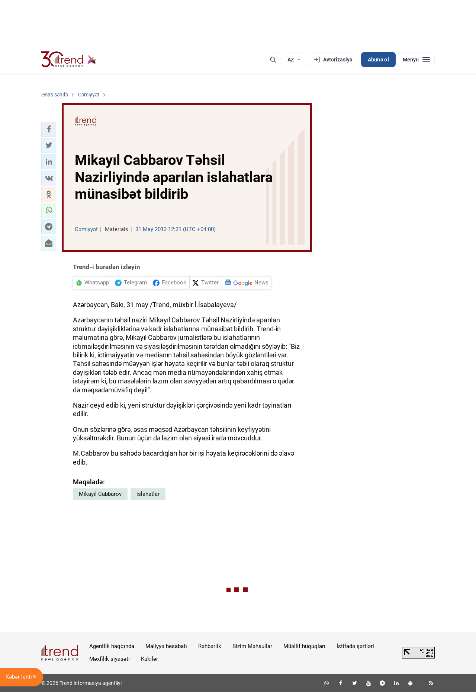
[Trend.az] (68, 59)
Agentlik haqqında (111, 646)
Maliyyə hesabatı (166, 646)
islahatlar (148, 494)
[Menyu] (416, 59)
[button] (49, 129)
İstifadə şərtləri (355, 646)
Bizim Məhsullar (252, 646)
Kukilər (149, 659)
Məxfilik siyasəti (109, 659)
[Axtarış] (273, 59)
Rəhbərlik (209, 646)
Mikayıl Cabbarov (100, 494)
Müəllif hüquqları (304, 646)
